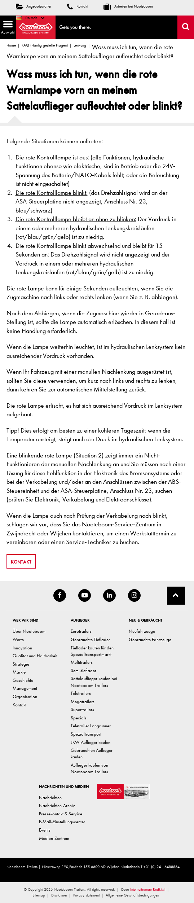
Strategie (21, 664)
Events (44, 830)
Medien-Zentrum (54, 838)
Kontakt (77, 6)
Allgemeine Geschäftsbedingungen (132, 895)
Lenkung (80, 45)
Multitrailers (82, 662)
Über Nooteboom (29, 631)
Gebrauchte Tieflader (90, 639)
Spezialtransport (86, 734)
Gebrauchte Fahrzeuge (150, 639)
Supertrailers (82, 709)
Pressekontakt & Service (60, 813)
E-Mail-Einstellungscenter (62, 821)
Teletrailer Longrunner (91, 725)
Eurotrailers (81, 631)
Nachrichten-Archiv (57, 805)
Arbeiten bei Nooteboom (128, 6)
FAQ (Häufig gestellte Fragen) (45, 45)
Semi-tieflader (83, 670)
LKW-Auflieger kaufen (90, 742)
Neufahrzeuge (142, 631)
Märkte (19, 672)
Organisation (25, 696)
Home (11, 45)
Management (25, 688)
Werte (18, 639)
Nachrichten (50, 797)
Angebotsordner (33, 6)
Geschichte (23, 680)
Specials (79, 717)
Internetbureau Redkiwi (147, 889)
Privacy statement (86, 895)
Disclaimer (59, 895)
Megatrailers (82, 701)
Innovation (22, 647)
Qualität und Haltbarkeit (35, 655)
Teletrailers (81, 693)
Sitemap (38, 895)
